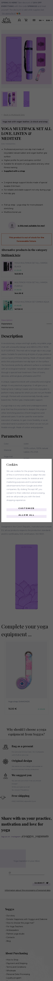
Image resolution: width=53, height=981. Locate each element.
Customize (26, 508)
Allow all (27, 515)
